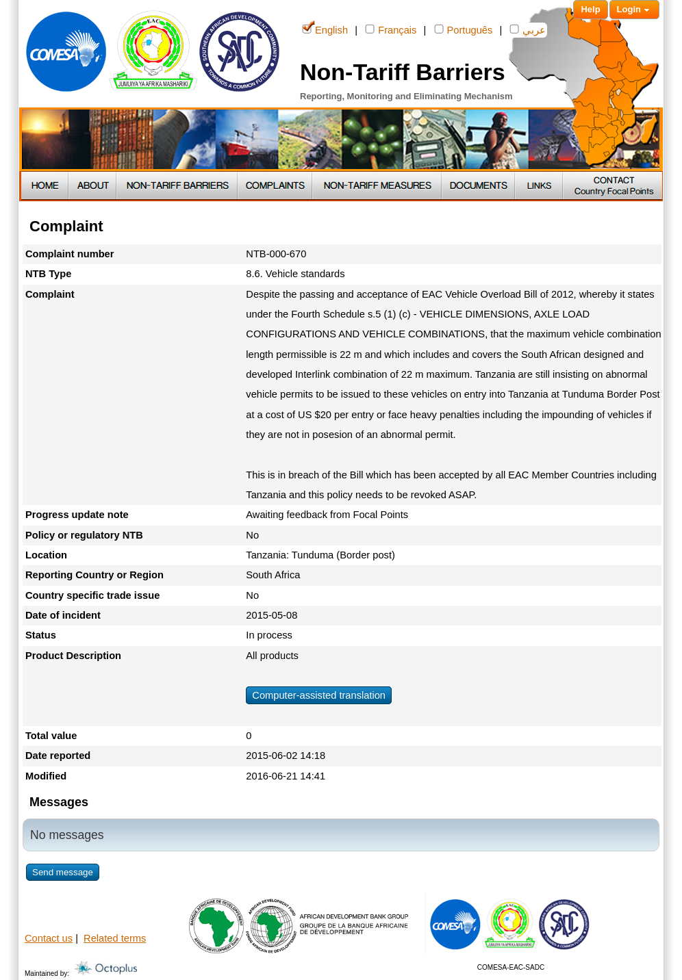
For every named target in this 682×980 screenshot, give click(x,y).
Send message (62, 872)
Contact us (49, 938)
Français (390, 29)
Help (590, 9)
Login (634, 10)
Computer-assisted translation (319, 695)
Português (463, 29)
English (325, 29)
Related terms (115, 938)
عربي (527, 29)
